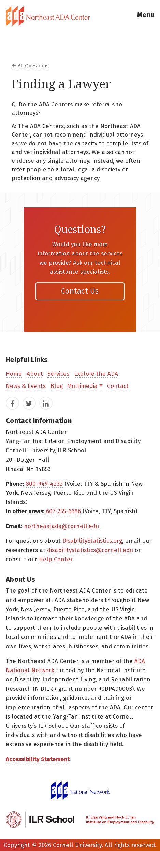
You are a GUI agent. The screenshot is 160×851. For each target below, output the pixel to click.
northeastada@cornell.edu (61, 526)
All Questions (33, 66)
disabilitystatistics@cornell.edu (90, 550)
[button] (145, 16)
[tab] (80, 16)
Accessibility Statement (38, 759)
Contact (118, 386)
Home (14, 373)
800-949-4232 (44, 483)
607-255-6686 (63, 511)
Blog (56, 386)
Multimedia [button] (82, 386)
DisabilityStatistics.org (92, 541)
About (35, 373)
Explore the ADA (96, 373)
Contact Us (80, 291)
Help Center (55, 559)
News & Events (26, 386)
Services (58, 373)
